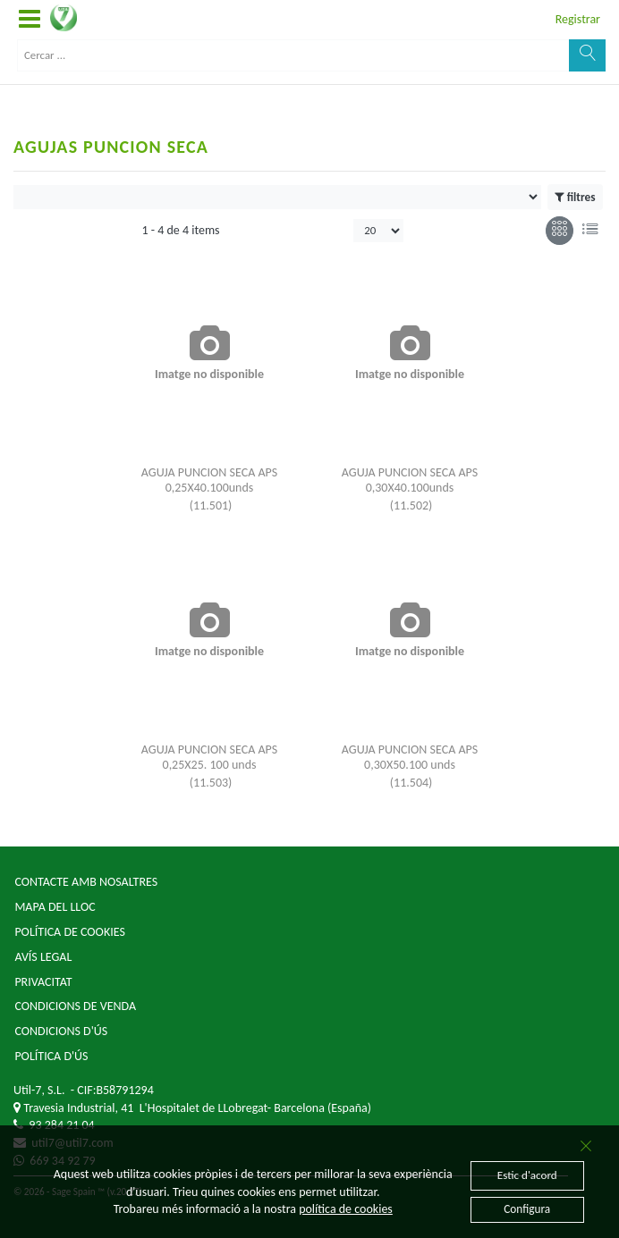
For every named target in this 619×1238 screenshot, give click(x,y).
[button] (30, 19)
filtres (575, 197)
